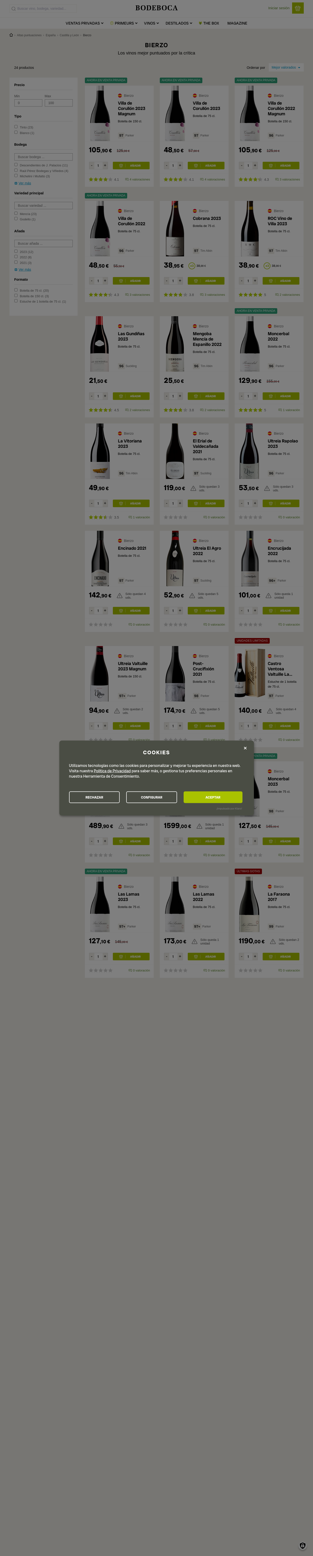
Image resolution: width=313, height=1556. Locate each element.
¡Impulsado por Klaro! (229, 808)
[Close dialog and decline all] (245, 748)
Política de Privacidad (112, 770)
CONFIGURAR (156, 797)
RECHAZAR (96, 797)
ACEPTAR (216, 797)
